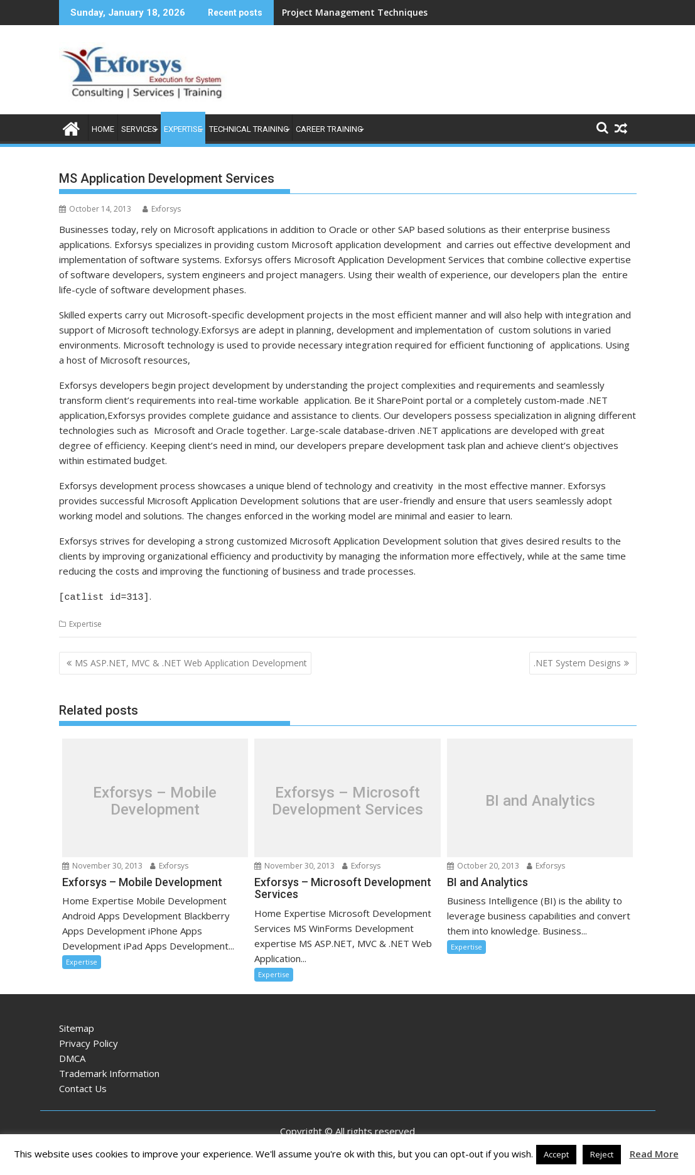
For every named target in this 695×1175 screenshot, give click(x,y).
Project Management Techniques (355, 12)
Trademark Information (109, 1071)
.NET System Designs (577, 661)
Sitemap (76, 1026)
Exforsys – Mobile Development (155, 799)
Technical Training (249, 129)
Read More (654, 1153)
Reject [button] (601, 1154)
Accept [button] (556, 1154)
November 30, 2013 (102, 863)
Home (103, 129)
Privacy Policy (88, 1041)
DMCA (72, 1056)
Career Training (329, 129)
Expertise (183, 129)
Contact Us (83, 1086)
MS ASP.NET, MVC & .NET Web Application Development (191, 661)
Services (139, 129)
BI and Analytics (540, 799)
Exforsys (162, 208)
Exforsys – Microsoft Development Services (347, 799)
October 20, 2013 (483, 863)
